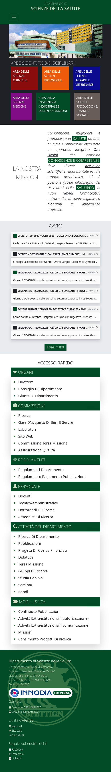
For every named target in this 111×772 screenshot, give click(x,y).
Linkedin (15, 758)
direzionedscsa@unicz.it (25, 711)
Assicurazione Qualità (36, 450)
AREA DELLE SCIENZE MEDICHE (21, 102)
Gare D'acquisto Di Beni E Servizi (45, 422)
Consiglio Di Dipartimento (40, 388)
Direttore (26, 382)
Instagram (16, 754)
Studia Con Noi (31, 577)
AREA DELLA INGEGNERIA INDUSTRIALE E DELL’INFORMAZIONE (53, 104)
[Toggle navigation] (14, 17)
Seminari (25, 584)
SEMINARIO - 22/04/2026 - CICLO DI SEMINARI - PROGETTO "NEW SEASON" (64, 272)
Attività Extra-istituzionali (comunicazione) (54, 625)
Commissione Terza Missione (43, 443)
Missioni (25, 632)
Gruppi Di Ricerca (33, 571)
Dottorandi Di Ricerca (36, 509)
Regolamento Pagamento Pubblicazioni (51, 476)
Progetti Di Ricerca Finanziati (42, 550)
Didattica (26, 557)
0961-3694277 (32, 707)
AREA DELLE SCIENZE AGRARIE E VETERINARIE (84, 78)
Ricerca (24, 415)
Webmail (17, 726)
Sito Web (25, 436)
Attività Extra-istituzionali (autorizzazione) (53, 618)
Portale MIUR (16, 735)
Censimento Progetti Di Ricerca (44, 639)
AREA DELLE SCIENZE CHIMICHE (21, 76)
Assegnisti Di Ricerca (35, 516)
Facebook (16, 749)
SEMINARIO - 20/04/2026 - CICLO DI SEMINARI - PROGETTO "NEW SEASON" (64, 291)
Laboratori (27, 429)
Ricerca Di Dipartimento (38, 536)
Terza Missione (30, 564)
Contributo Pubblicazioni (39, 611)
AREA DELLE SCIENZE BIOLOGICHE (53, 76)
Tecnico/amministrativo (38, 503)
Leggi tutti (55, 347)
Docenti (24, 496)
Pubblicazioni (29, 543)
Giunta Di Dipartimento (38, 395)
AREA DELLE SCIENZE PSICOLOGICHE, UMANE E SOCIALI (87, 106)
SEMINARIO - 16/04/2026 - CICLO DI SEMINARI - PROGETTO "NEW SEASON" (64, 327)
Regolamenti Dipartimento (41, 469)
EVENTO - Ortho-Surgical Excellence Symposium (51, 254)
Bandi (23, 591)
